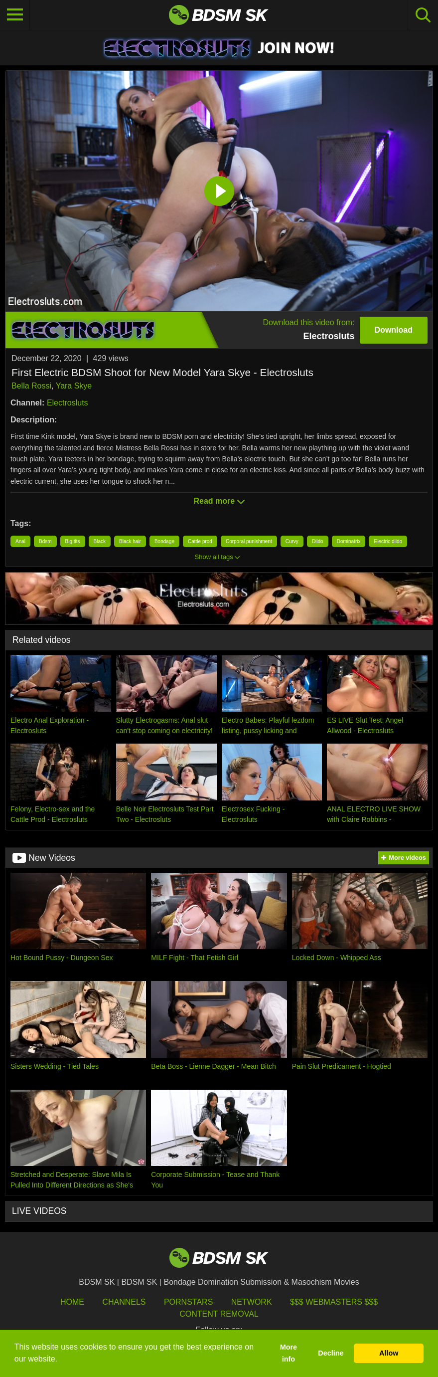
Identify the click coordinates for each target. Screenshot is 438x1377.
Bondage (164, 541)
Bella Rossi (31, 386)
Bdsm (45, 541)
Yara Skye (74, 386)
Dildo (317, 541)
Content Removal (219, 1314)
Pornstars (188, 1302)
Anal (20, 541)
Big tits (72, 541)
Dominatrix (349, 541)
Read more (218, 501)
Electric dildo (388, 541)
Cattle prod (200, 541)
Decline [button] (330, 1353)
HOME (72, 1302)
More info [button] (288, 1353)
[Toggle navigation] (15, 15)
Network (251, 1302)
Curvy (292, 541)
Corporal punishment (249, 541)
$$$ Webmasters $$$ (334, 1302)
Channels (124, 1302)
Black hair (130, 541)
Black (100, 541)
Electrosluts (67, 402)
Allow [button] (388, 1353)
